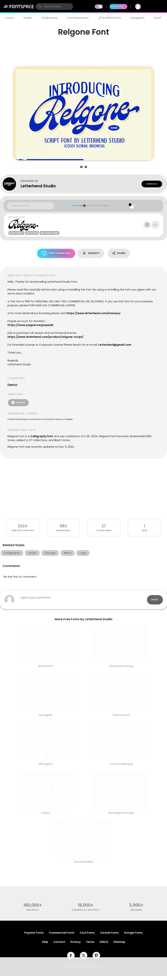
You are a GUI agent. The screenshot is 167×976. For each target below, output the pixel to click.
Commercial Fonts (61, 933)
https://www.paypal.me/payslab (30, 325)
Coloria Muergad (121, 764)
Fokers (45, 813)
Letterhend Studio (38, 186)
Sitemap (119, 942)
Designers (138, 18)
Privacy (75, 942)
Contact (152, 183)
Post (154, 599)
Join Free (155, 6)
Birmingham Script (121, 813)
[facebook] (71, 955)
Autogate (45, 715)
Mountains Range (121, 666)
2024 (22, 526)
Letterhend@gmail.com (114, 345)
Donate (18, 402)
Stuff (157, 18)
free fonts (32, 909)
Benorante (45, 666)
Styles (27, 18)
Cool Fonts (87, 933)
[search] (54, 6)
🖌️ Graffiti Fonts (109, 18)
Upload (118, 6)
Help (45, 942)
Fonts (10, 18)
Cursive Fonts (109, 933)
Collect (91, 253)
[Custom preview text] (30, 205)
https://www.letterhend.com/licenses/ (93, 313)
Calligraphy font (41, 436)
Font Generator (78, 18)
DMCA (104, 942)
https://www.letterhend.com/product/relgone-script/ (45, 337)
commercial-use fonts (85, 909)
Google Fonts (133, 933)
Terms (90, 942)
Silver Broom (121, 715)
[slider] (84, 205)
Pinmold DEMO (84, 862)
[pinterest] (96, 955)
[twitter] (83, 955)
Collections (50, 18)
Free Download (56, 253)
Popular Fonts (34, 933)
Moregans (46, 764)
